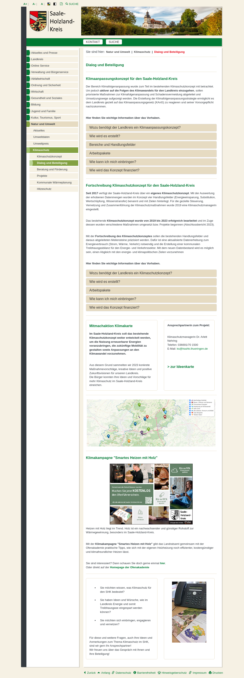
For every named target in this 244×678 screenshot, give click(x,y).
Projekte (42, 175)
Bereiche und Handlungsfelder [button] (112, 144)
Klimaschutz (41, 150)
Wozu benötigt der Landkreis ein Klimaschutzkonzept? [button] (130, 273)
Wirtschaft (37, 91)
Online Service (40, 65)
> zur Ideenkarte (180, 367)
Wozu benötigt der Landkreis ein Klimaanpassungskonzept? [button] (135, 127)
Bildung (35, 104)
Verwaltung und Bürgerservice (49, 72)
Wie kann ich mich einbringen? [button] (112, 162)
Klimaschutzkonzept (49, 156)
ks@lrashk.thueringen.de (192, 348)
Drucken (216, 672)
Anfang (103, 672)
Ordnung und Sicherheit (46, 85)
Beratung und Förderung (52, 169)
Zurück (89, 672)
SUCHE (114, 42)
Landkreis (37, 59)
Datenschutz (121, 672)
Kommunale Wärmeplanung (54, 182)
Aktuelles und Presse (44, 52)
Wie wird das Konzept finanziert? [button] (114, 170)
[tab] (151, 127)
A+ (25, 4)
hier (162, 563)
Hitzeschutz (44, 188)
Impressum (197, 672)
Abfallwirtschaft (40, 78)
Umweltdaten (41, 137)
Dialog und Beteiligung (52, 163)
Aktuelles (39, 130)
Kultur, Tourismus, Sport (46, 117)
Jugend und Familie (43, 111)
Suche (74, 4)
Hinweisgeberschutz (172, 672)
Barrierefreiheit (144, 672)
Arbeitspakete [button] (99, 153)
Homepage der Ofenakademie (129, 567)
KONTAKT (93, 42)
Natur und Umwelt (43, 124)
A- (33, 4)
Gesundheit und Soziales (46, 98)
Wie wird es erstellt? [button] (104, 136)
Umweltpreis (41, 143)
